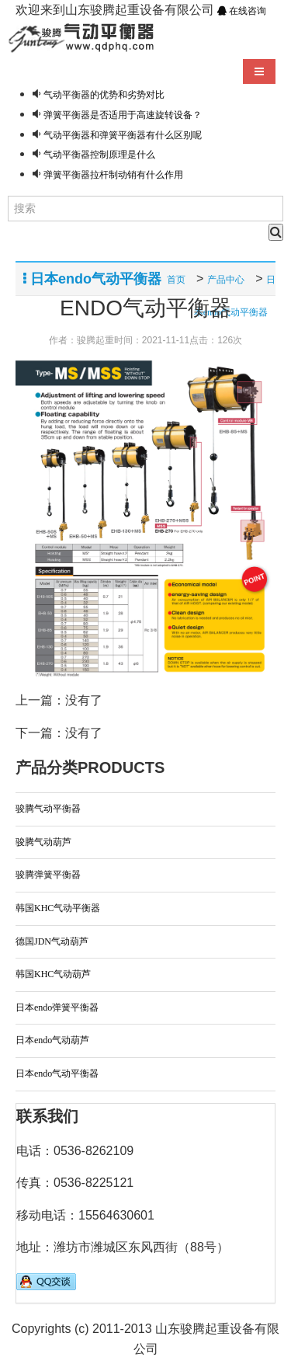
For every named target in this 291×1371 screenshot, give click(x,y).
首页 (176, 279)
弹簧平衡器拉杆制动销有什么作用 (113, 174)
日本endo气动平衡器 (57, 1073)
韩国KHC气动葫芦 (53, 974)
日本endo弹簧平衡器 (57, 1007)
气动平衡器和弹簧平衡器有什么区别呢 (122, 135)
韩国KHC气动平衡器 (58, 908)
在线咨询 (241, 10)
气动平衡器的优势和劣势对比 (104, 94)
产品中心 (225, 279)
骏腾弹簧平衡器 (48, 874)
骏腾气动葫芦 (43, 842)
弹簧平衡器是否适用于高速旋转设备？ (122, 115)
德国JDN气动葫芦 (52, 941)
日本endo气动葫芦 (52, 1040)
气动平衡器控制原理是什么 (99, 154)
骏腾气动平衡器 (48, 808)
